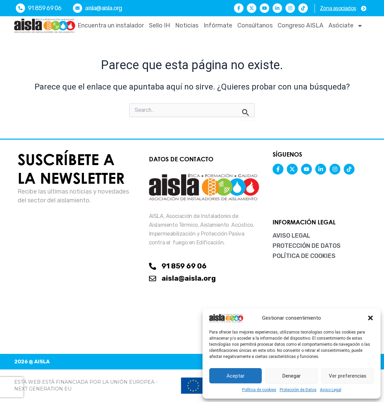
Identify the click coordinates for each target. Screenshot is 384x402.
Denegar (291, 376)
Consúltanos (255, 25)
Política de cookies (259, 389)
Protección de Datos (298, 389)
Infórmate (218, 25)
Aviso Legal (330, 389)
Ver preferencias (347, 376)
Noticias (186, 25)
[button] (370, 318)
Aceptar (235, 376)
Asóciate (345, 25)
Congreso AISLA (300, 25)
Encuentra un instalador (111, 25)
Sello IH (159, 25)
